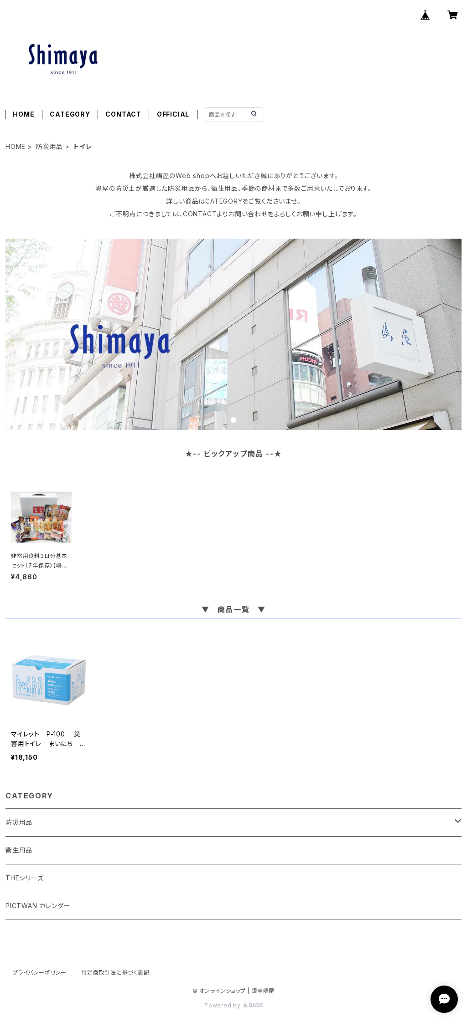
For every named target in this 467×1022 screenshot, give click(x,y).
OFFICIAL (173, 114)
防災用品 (49, 146)
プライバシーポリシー (40, 972)
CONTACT (123, 114)
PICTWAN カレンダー (37, 906)
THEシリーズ (24, 878)
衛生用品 (18, 850)
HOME (23, 114)
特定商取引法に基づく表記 (115, 972)
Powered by (233, 1005)
